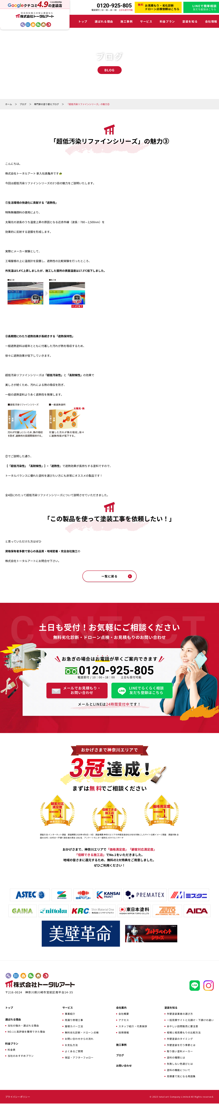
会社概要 (124, 1014)
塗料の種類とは (176, 1058)
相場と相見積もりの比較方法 (184, 1033)
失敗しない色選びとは (180, 1064)
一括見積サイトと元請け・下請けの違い (190, 1020)
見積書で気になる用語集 (181, 1076)
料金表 (11, 1050)
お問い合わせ (124, 1066)
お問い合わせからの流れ (79, 1039)
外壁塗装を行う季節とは (181, 1045)
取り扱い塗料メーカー (180, 1051)
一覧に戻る (109, 576)
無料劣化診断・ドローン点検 (82, 1033)
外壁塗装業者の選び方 (180, 1014)
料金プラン (154, 21)
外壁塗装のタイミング (180, 1039)
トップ (82, 21)
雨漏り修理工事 (74, 1020)
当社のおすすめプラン (21, 1056)
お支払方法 (71, 1045)
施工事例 (120, 21)
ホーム (8, 104)
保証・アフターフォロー (79, 1058)
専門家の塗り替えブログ (46, 104)
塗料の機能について (178, 1070)
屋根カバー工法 (74, 1026)
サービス (136, 21)
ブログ (23, 104)
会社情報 (192, 21)
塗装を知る (173, 21)
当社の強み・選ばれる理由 (23, 1026)
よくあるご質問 (74, 1051)
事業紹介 (70, 1014)
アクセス (124, 1020)
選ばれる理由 (101, 21)
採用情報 (124, 1033)
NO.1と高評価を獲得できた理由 (26, 1032)
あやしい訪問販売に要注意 (182, 1026)
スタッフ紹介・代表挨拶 (133, 1026)
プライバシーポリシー (17, 1097)
